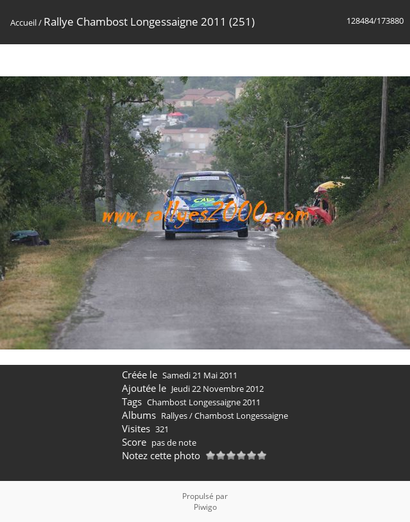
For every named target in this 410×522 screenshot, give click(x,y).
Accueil (23, 22)
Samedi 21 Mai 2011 (199, 375)
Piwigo (205, 506)
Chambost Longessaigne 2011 (204, 402)
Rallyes (174, 415)
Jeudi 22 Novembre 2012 (217, 388)
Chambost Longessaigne (241, 415)
